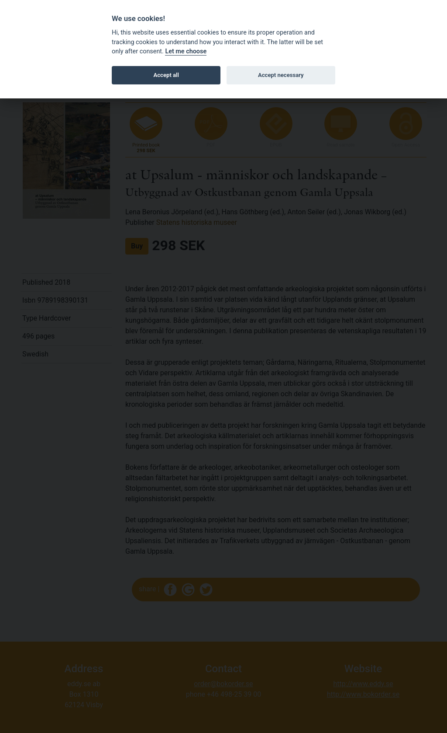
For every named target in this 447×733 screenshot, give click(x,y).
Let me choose (185, 51)
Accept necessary (281, 75)
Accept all (166, 75)
